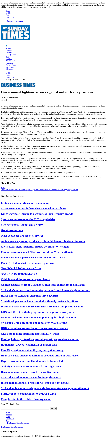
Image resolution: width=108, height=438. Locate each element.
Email (15, 190)
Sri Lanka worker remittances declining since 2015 (31, 377)
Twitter (10, 190)
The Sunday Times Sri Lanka (17, 423)
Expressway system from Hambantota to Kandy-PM (32, 361)
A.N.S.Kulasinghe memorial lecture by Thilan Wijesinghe (35, 246)
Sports (9, 59)
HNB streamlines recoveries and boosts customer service (34, 328)
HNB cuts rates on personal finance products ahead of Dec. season (40, 355)
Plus (7, 57)
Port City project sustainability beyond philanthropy (32, 350)
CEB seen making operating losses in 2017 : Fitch (30, 333)
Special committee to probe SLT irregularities (28, 219)
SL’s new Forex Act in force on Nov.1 (23, 224)
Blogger (65, 190)
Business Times (11, 61)
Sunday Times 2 (12, 55)
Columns (9, 50)
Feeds (8, 15)
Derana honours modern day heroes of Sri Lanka (30, 371)
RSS (76, 190)
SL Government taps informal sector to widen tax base (33, 208)
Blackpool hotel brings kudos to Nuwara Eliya (28, 393)
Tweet (3, 188)
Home (8, 11)
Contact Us (10, 17)
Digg (27, 190)
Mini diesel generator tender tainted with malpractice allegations (39, 301)
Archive (9, 13)
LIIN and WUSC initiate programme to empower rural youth (37, 311)
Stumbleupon (40, 190)
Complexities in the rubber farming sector (26, 399)
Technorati (53, 190)
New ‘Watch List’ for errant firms (21, 268)
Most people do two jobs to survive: (22, 235)
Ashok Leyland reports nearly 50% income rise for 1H (33, 257)
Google (32, 190)
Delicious (21, 190)
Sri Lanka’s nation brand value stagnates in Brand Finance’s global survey (45, 290)
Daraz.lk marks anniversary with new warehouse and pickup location (42, 306)
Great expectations (12, 230)
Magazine (10, 63)
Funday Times (11, 65)
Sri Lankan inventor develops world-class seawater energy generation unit (45, 388)
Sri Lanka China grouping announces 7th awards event (34, 322)
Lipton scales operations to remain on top (25, 203)
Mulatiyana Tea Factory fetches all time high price (31, 366)
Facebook (4, 190)
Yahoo (59, 190)
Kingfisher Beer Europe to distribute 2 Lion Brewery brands (37, 213)
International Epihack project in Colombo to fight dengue (35, 382)
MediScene (10, 67)
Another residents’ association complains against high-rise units (38, 317)
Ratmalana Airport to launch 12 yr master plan (29, 344)
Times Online (18, 21)
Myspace (71, 190)
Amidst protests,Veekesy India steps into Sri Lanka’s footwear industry (43, 241)
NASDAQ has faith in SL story (19, 273)
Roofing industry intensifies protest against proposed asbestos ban (40, 339)
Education (10, 69)
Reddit (47, 190)
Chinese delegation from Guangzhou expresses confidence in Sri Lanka (43, 284)
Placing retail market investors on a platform (27, 262)
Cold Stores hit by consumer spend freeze (25, 279)
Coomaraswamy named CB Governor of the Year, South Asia (37, 252)
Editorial (9, 52)
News (8, 48)
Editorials (9, 21)
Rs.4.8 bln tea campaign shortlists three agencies (29, 295)
